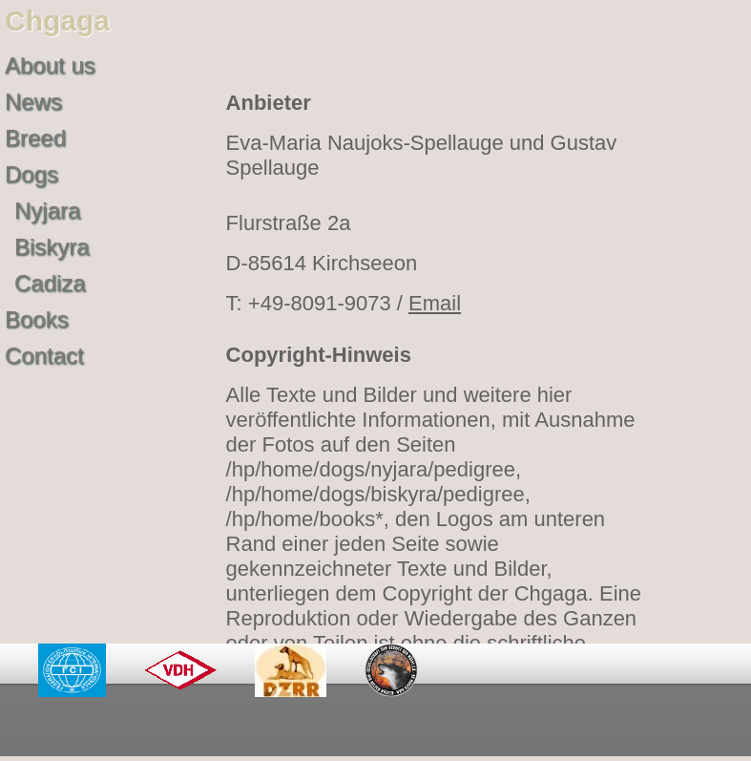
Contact (44, 356)
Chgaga (57, 20)
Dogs (31, 174)
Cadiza (50, 283)
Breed (35, 138)
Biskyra (52, 247)
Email (434, 303)
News (33, 102)
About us (50, 65)
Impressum (459, 727)
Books (37, 319)
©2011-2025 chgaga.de (636, 727)
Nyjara (47, 210)
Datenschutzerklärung (287, 727)
